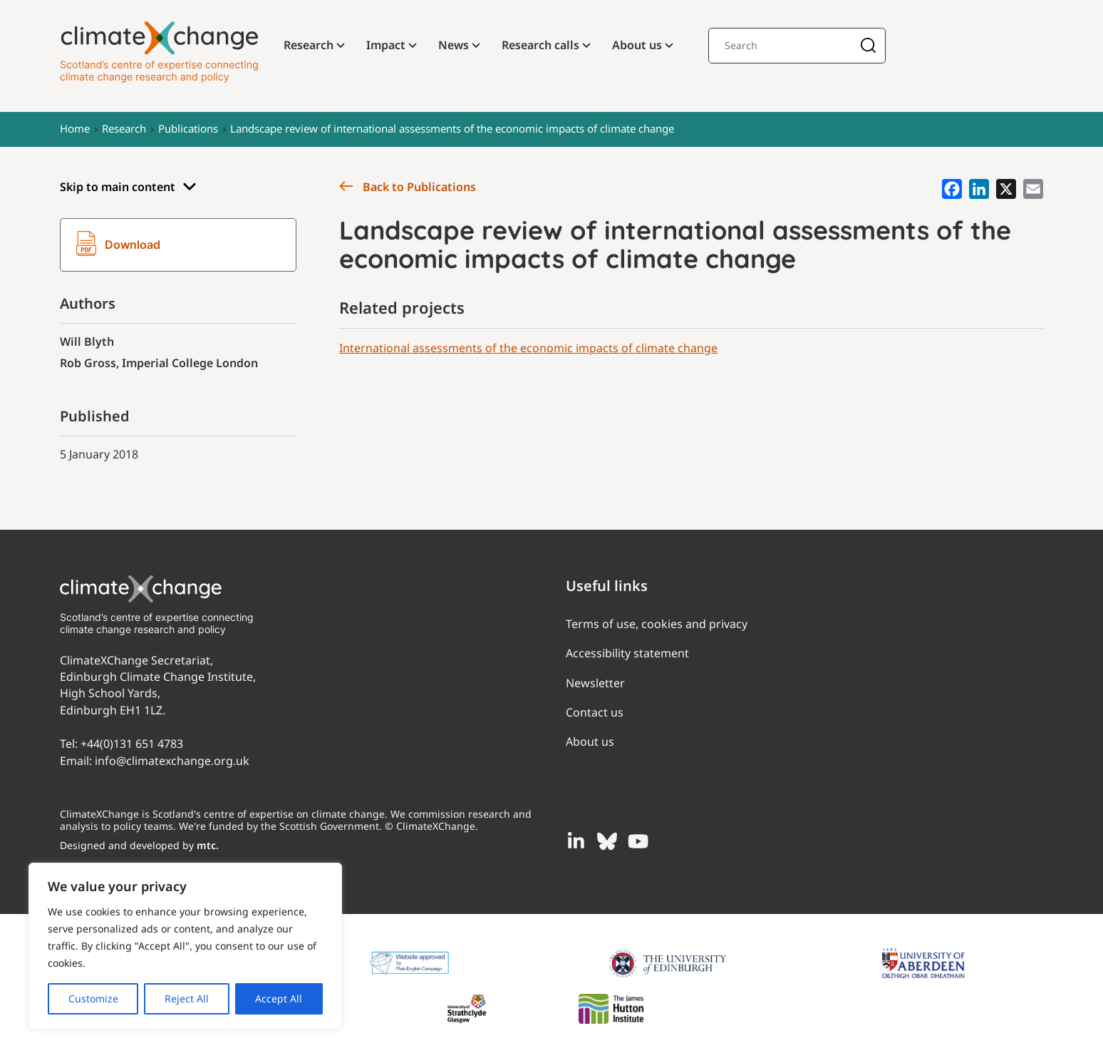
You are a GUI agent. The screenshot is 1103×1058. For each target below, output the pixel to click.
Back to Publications (407, 187)
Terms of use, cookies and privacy (656, 624)
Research (308, 45)
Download (118, 245)
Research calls (540, 45)
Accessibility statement (627, 653)
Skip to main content (128, 187)
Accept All (278, 998)
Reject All (187, 998)
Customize (93, 998)
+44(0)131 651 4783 (132, 743)
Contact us (594, 712)
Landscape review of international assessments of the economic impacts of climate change (452, 128)
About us (637, 45)
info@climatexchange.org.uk (172, 761)
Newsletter (595, 683)
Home (75, 128)
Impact (385, 45)
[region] (185, 946)
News (453, 45)
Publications (188, 128)
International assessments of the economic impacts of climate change (528, 348)
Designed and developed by (139, 845)
